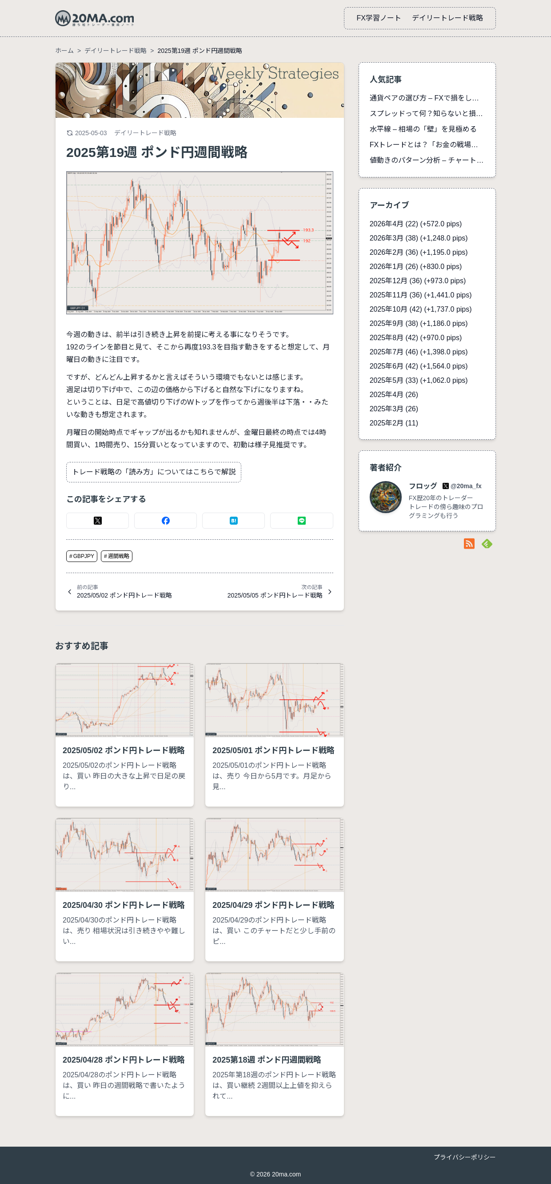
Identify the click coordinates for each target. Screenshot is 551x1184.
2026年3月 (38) (419, 238)
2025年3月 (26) (394, 409)
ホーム (64, 50)
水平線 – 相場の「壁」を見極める (423, 129)
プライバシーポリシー (465, 1157)
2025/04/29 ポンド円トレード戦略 (273, 905)
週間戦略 (116, 556)
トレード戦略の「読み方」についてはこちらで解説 (154, 472)
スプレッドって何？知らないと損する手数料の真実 (427, 113)
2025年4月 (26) (394, 394)
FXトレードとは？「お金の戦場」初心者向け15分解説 (427, 145)
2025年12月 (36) (418, 281)
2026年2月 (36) (419, 252)
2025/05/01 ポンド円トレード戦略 (273, 750)
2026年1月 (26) (416, 266)
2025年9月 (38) (419, 323)
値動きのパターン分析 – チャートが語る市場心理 (427, 160)
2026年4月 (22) (416, 224)
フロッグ (424, 486)
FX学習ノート (379, 18)
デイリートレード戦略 (447, 18)
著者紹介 (386, 467)
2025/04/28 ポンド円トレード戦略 (124, 1060)
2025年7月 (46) (419, 352)
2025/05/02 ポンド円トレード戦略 (124, 750)
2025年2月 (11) (394, 423)
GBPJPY (81, 556)
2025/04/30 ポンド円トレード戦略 (124, 905)
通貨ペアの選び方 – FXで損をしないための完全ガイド (427, 98)
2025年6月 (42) (419, 366)
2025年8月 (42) (416, 337)
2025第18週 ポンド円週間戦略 (266, 1060)
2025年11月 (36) (421, 295)
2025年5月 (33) (419, 380)
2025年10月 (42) (421, 309)
